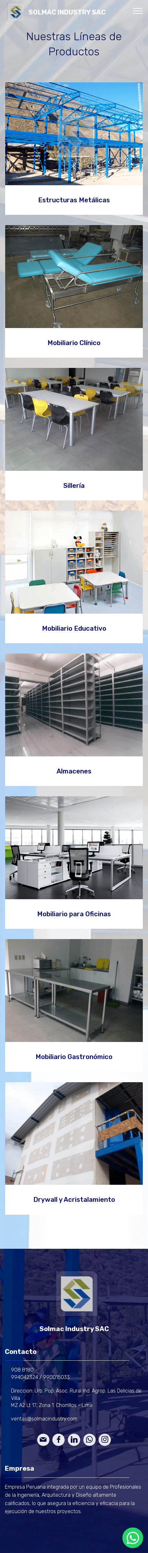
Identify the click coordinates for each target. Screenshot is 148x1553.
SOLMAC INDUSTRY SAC (67, 12)
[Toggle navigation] (138, 11)
